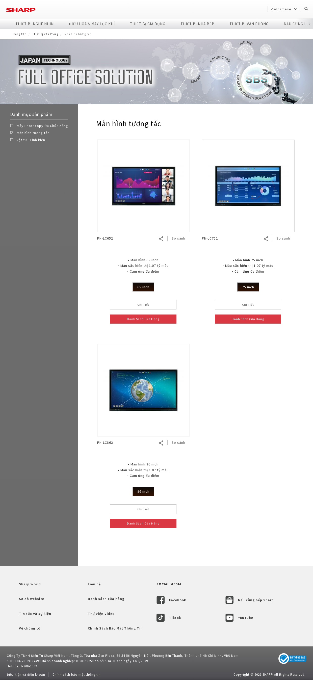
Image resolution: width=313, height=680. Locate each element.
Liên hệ (94, 584)
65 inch (143, 287)
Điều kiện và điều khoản (26, 674)
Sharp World (30, 584)
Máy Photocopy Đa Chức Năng (42, 125)
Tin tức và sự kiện (35, 613)
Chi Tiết (143, 304)
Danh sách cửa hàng (106, 598)
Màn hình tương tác (33, 133)
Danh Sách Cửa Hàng (143, 319)
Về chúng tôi (30, 628)
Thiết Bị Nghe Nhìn (34, 23)
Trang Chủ (20, 34)
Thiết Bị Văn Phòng (249, 23)
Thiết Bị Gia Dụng (147, 23)
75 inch (248, 287)
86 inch (143, 491)
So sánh (178, 238)
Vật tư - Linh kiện (31, 140)
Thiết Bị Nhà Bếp (197, 23)
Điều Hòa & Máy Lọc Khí (92, 23)
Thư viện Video (101, 613)
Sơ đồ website (31, 598)
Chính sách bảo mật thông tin (77, 674)
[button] (309, 24)
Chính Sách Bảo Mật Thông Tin (115, 628)
